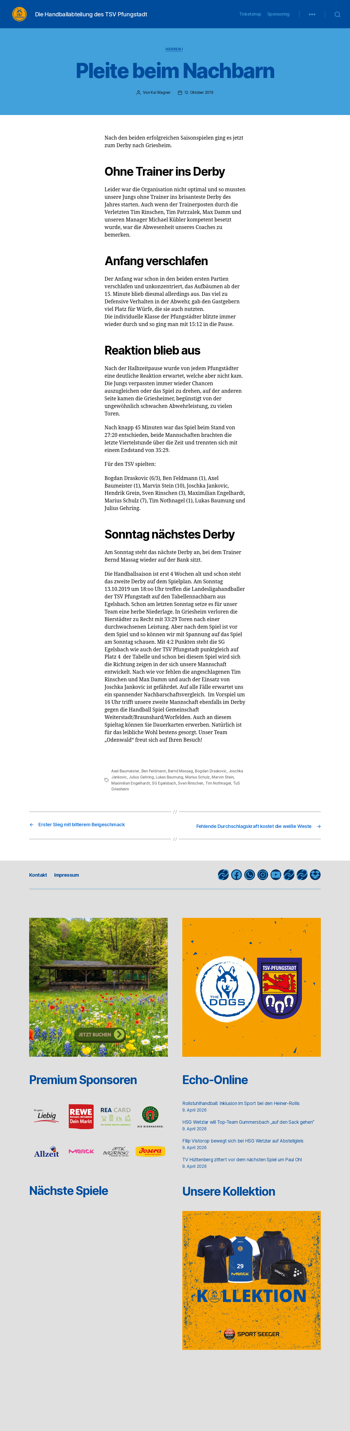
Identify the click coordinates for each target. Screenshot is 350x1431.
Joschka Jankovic (127, 784)
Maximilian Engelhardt (142, 790)
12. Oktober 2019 (199, 100)
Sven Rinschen (204, 790)
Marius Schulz (214, 784)
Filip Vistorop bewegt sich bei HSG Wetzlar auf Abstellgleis (250, 1162)
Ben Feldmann (155, 779)
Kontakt (40, 888)
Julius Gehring (157, 784)
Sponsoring (278, 17)
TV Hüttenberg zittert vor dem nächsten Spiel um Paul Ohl (251, 1181)
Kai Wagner (159, 100)
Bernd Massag (183, 779)
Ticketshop (250, 17)
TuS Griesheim (145, 796)
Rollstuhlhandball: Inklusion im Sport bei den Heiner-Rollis (250, 1117)
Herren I (175, 57)
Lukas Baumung (186, 784)
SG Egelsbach (176, 790)
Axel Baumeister (126, 779)
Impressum (73, 888)
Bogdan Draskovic (214, 779)
